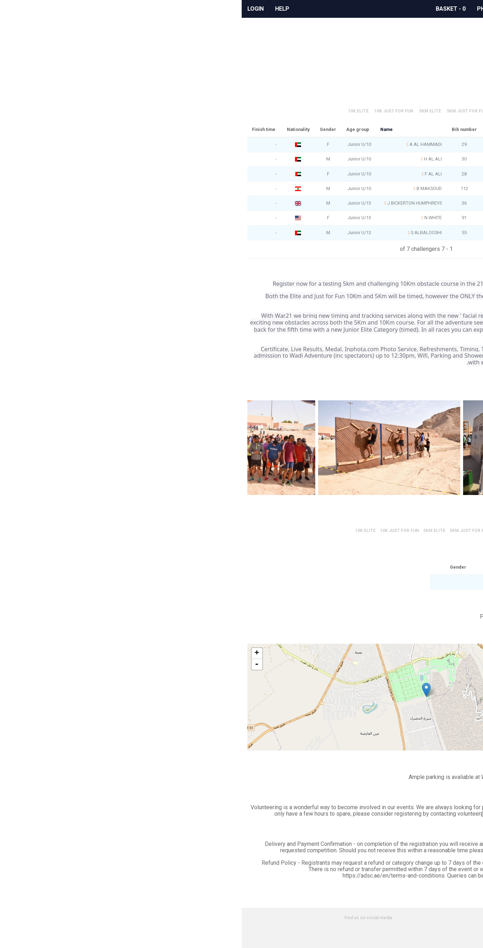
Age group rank (301, 129)
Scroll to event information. (312, 60)
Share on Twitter (426, 189)
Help (40, 8)
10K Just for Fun (152, 111)
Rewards (305, 8)
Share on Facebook (405, 189)
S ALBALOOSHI (184, 232)
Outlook (399, 220)
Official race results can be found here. (296, 66)
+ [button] (15, 653)
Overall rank (345, 129)
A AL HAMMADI (184, 144)
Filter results (343, 93)
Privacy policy (449, 925)
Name (145, 129)
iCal (426, 220)
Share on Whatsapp (446, 189)
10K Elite (116, 111)
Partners (454, 939)
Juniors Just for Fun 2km (329, 111)
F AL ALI (191, 174)
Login (14, 8)
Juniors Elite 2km (272, 111)
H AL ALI (191, 159)
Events (375, 8)
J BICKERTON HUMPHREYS (173, 203)
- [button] (14, 664)
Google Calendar (453, 220)
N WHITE (191, 217)
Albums (341, 8)
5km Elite (188, 111)
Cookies (455, 932)
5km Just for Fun (225, 111)
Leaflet (355, 747)
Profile (427, 51)
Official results (298, 93)
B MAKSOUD (187, 188)
